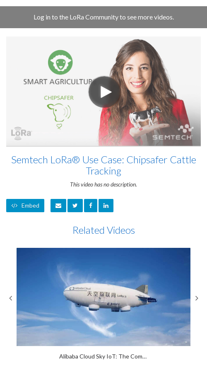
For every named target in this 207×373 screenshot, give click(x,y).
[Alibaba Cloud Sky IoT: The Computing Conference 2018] (103, 304)
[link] (75, 205)
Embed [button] (25, 205)
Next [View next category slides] (197, 298)
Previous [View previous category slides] (10, 298)
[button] (58, 205)
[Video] (103, 91)
